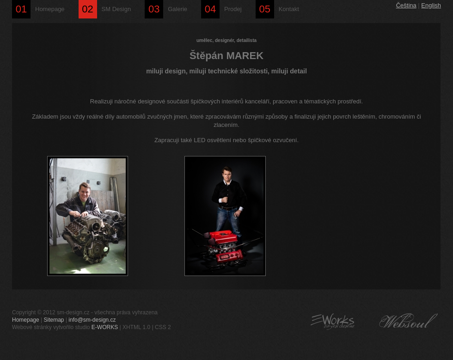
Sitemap (54, 320)
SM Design (105, 9)
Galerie (166, 9)
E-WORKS (105, 327)
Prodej (221, 9)
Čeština (406, 5)
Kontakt (277, 9)
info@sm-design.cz (92, 320)
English (431, 5)
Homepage (38, 9)
